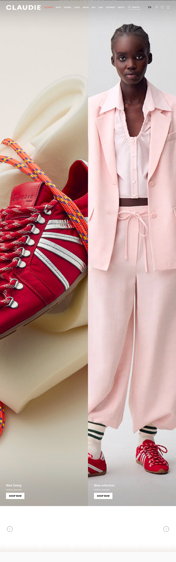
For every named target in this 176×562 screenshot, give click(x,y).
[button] (48, 7)
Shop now (15, 496)
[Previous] (10, 529)
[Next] (166, 529)
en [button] (149, 7)
